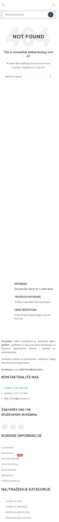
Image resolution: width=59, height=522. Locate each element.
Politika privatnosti (10, 481)
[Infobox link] (28, 287)
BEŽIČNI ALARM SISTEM (15, 512)
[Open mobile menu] (3, 5)
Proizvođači (7, 453)
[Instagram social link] (13, 426)
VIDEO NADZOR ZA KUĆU (16, 517)
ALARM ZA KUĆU (11, 501)
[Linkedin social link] (21, 426)
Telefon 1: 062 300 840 (16, 388)
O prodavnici (7, 447)
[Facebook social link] (4, 426)
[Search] (28, 14)
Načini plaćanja (8, 469)
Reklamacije (7, 475)
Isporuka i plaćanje (12, 458)
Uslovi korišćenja (9, 464)
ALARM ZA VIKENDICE (14, 506)
